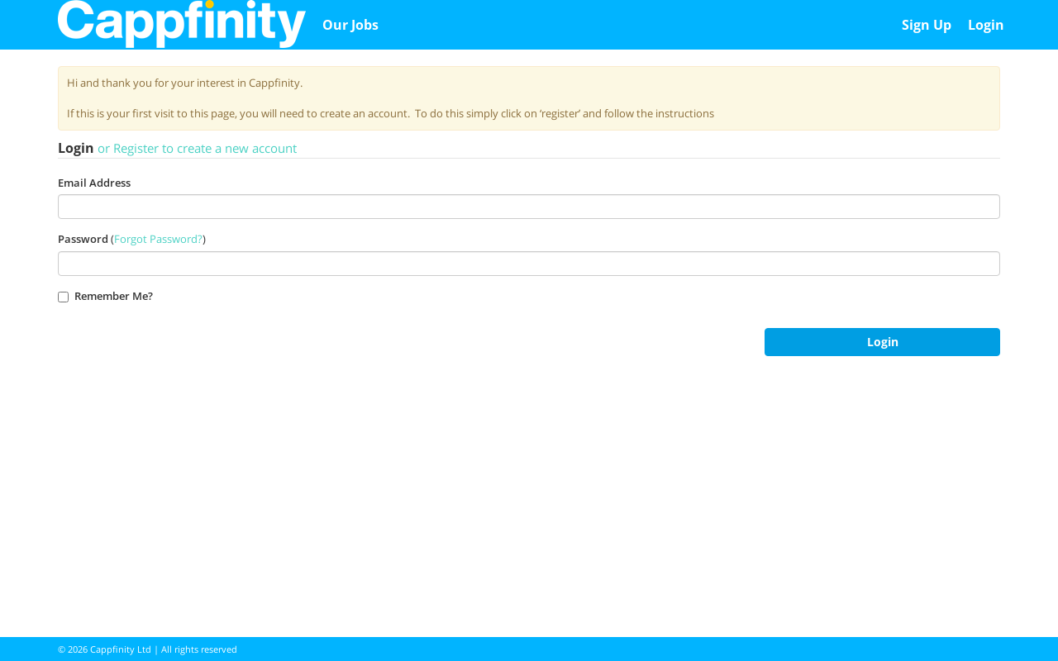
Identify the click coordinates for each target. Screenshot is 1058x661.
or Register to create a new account (197, 148)
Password (83, 238)
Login (986, 25)
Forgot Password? (158, 238)
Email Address (94, 182)
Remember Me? (105, 295)
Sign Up (926, 25)
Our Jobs (350, 25)
